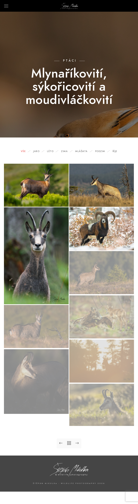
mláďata (83, 151)
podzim (102, 151)
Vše (25, 151)
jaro (38, 151)
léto (52, 151)
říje (115, 151)
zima (66, 151)
